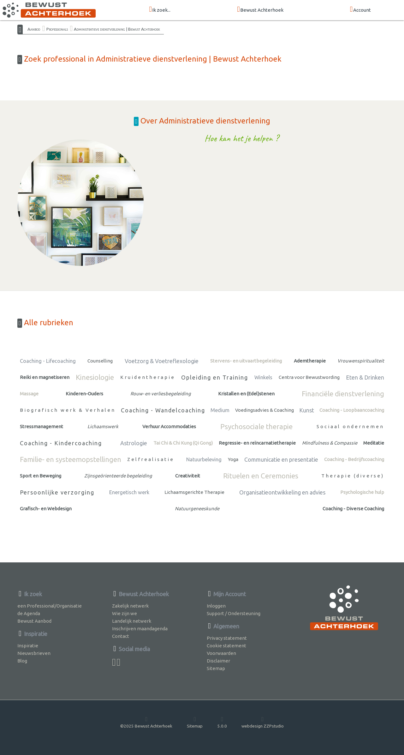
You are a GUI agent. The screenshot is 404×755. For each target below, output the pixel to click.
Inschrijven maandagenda (140, 628)
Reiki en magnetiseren (44, 377)
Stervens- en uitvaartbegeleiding (246, 360)
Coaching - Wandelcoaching (163, 410)
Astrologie (133, 443)
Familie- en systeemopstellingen (70, 459)
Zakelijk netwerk (130, 605)
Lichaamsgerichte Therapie (194, 492)
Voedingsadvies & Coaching (264, 410)
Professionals (57, 29)
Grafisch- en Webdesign (46, 508)
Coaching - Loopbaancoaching (351, 410)
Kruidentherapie (147, 377)
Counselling (100, 360)
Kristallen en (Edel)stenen (246, 393)
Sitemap (216, 668)
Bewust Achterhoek (260, 9)
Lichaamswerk (102, 426)
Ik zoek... (159, 9)
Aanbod (33, 29)
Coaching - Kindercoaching (61, 443)
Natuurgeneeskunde (197, 508)
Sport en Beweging (40, 475)
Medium (220, 410)
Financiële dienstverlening (343, 394)
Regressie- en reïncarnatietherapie (257, 443)
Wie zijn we (124, 613)
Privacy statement (227, 638)
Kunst (306, 410)
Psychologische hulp (362, 492)
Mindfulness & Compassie (329, 443)
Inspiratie (27, 645)
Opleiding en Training (214, 377)
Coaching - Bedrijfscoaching (354, 459)
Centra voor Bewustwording (309, 377)
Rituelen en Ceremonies (260, 476)
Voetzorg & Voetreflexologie (162, 361)
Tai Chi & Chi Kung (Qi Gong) (183, 443)
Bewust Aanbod (34, 621)
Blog (22, 660)
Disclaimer (218, 660)
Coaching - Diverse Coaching (353, 508)
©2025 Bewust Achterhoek (146, 722)
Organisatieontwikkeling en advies (282, 492)
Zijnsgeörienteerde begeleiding (118, 475)
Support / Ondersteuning (233, 613)
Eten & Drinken (365, 377)
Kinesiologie (95, 377)
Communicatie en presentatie (281, 459)
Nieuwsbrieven (33, 653)
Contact (120, 636)
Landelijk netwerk (131, 621)
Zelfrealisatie (150, 459)
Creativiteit (187, 475)
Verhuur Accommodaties (169, 426)
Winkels (263, 377)
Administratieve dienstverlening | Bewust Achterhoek (117, 29)
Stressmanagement (41, 426)
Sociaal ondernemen (350, 426)
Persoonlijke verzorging (57, 492)
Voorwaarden (221, 653)
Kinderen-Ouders (84, 393)
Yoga (233, 459)
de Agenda (28, 613)
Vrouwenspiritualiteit (360, 360)
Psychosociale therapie (256, 426)
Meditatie (373, 443)
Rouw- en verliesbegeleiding (160, 393)
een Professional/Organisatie (49, 605)
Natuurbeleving (204, 459)
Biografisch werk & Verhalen (68, 410)
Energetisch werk (129, 492)
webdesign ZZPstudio (262, 722)
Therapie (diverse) (352, 475)
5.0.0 (222, 722)
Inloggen (216, 605)
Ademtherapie (310, 360)
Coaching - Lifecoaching (48, 361)
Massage (29, 393)
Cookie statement (226, 645)
